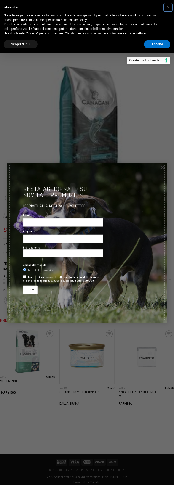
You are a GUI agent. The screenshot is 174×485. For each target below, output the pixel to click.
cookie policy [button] (77, 20)
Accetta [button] (157, 44)
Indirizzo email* (63, 251)
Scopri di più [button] (20, 44)
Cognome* (29, 231)
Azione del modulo (34, 265)
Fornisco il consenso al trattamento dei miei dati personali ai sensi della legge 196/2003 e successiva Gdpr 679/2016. (61, 279)
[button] (168, 7)
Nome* (27, 215)
